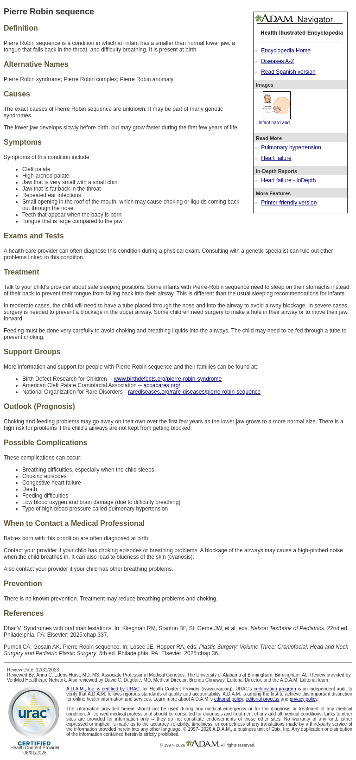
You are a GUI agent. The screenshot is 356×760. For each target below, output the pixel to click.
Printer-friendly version (289, 202)
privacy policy (303, 699)
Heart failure (276, 158)
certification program (275, 688)
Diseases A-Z (277, 61)
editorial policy (228, 699)
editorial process (263, 699)
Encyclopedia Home (286, 50)
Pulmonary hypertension (291, 147)
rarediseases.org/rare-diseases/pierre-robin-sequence (194, 392)
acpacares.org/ (161, 385)
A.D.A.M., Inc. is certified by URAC (103, 688)
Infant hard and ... (277, 120)
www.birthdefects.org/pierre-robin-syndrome (168, 379)
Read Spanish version (288, 72)
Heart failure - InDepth (288, 180)
